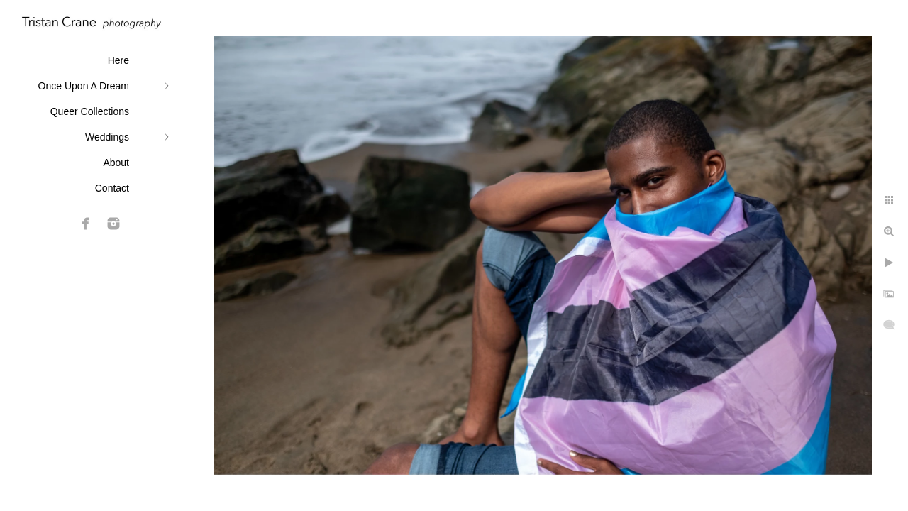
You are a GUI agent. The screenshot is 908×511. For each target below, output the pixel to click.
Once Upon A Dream (83, 86)
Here (118, 60)
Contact (112, 188)
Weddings (107, 137)
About (116, 162)
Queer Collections (89, 111)
